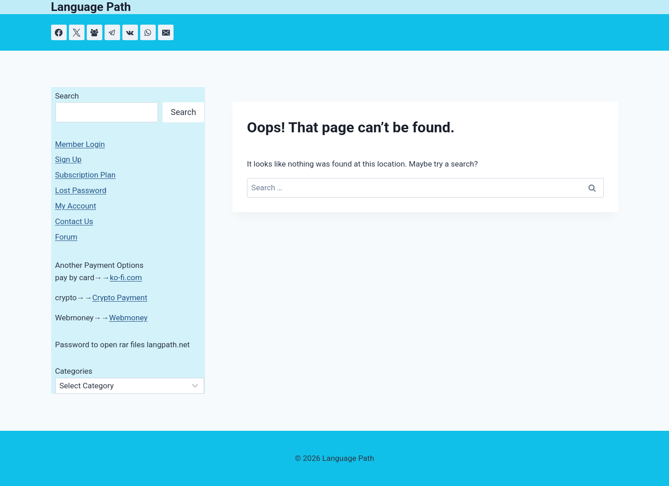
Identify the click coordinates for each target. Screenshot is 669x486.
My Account (75, 205)
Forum (66, 236)
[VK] (130, 32)
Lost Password (81, 190)
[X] (76, 32)
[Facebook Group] (94, 32)
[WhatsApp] (148, 32)
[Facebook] (59, 32)
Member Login (80, 144)
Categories (74, 371)
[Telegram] (112, 32)
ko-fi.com (126, 277)
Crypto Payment (119, 297)
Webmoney (128, 317)
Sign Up (68, 159)
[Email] (166, 32)
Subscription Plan (85, 174)
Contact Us (74, 221)
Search (67, 95)
